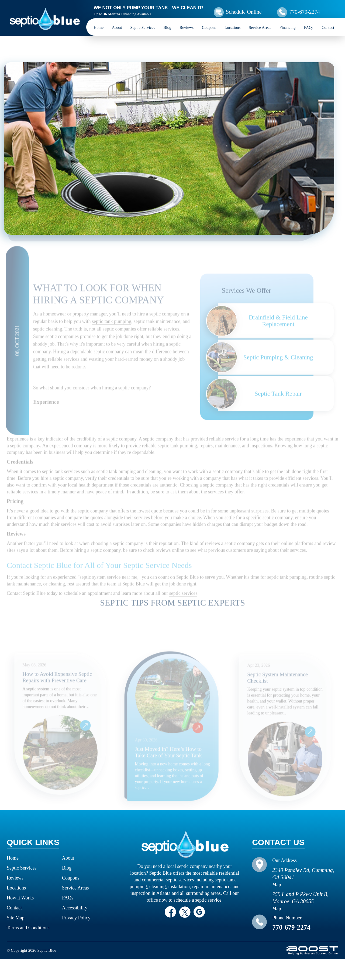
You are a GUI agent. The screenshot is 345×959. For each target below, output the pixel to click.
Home (99, 27)
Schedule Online (244, 12)
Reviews (187, 27)
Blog (167, 27)
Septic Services (142, 27)
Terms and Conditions (28, 927)
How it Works (20, 898)
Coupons (209, 27)
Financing (288, 27)
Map (276, 884)
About (117, 27)
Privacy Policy (76, 917)
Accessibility (74, 907)
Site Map (16, 917)
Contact (328, 27)
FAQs (308, 27)
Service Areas (260, 27)
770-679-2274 (304, 12)
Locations (232, 27)
